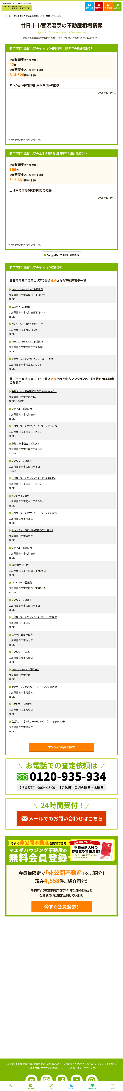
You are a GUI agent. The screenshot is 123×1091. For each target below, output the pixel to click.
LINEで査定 (92, 1086)
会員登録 (108, 6)
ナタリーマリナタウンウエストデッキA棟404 (34, 478)
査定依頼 (89, 6)
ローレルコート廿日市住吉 (25, 669)
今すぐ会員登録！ (61, 906)
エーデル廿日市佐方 (22, 634)
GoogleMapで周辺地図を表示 (61, 255)
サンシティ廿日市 (20, 495)
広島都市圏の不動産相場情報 (26, 16)
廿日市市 (46, 16)
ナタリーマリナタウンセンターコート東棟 (32, 359)
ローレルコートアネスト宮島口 (27, 289)
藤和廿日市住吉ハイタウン (25, 443)
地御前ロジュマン (21, 565)
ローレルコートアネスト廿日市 (27, 341)
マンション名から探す (61, 747)
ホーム (8, 16)
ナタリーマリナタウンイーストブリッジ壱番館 (34, 513)
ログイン (117, 6)
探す (10, 1086)
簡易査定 (71, 1086)
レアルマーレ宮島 (21, 652)
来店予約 (99, 6)
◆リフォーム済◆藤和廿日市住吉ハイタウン (34, 391)
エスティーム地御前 (22, 306)
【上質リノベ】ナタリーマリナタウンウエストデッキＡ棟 (38, 721)
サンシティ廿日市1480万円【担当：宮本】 (32, 530)
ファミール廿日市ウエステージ (27, 324)
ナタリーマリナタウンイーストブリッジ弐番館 (34, 426)
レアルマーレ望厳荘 (22, 461)
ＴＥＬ (51, 1086)
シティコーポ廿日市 (22, 408)
